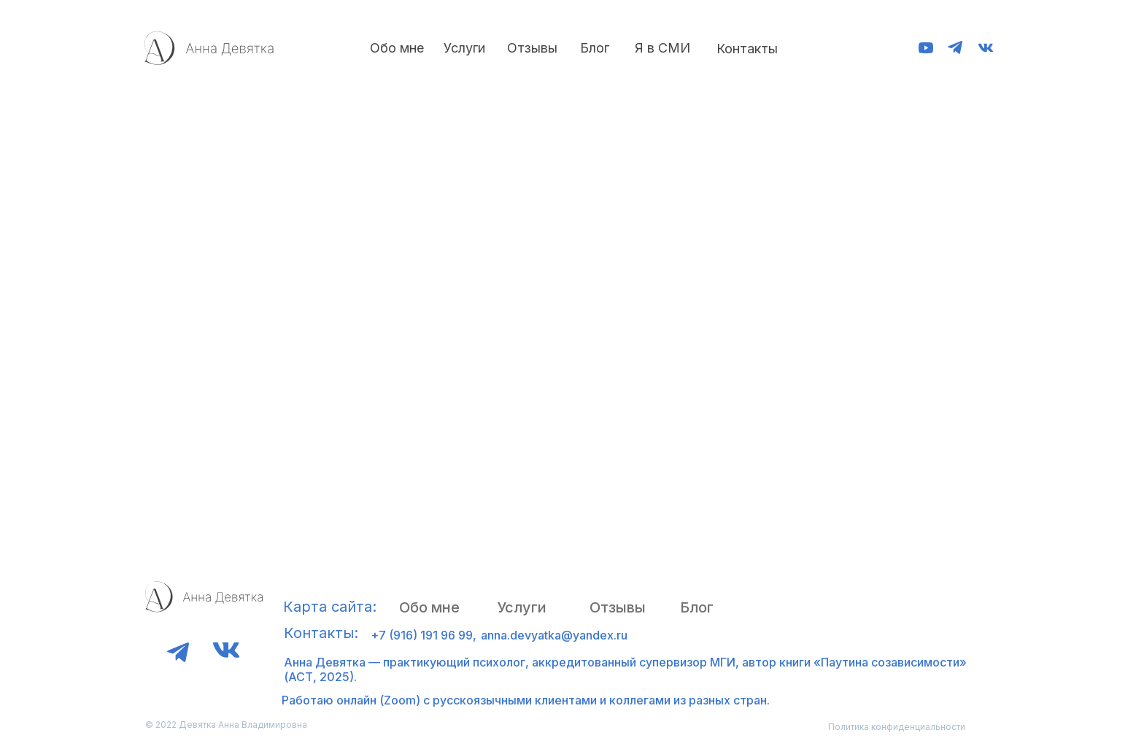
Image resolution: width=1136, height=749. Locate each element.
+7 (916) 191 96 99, (423, 635)
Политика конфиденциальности (896, 726)
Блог (594, 47)
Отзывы (532, 47)
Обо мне (397, 47)
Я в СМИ (662, 47)
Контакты (747, 48)
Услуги (464, 47)
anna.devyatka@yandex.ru (554, 635)
